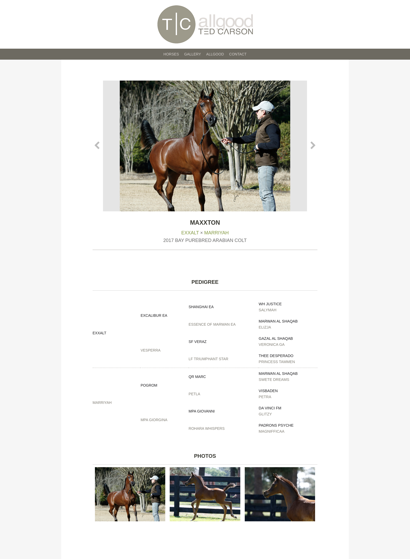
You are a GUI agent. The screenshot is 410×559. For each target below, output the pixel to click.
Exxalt (190, 232)
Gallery (192, 54)
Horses (171, 54)
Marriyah (216, 232)
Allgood (215, 54)
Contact (238, 54)
